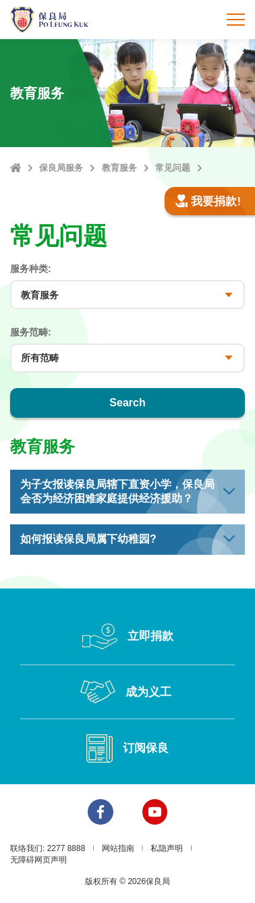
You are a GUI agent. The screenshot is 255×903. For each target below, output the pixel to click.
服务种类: (30, 268)
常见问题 (172, 168)
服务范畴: (30, 332)
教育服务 (119, 168)
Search (127, 402)
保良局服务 (61, 168)
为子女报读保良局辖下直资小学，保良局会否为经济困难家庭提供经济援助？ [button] (117, 491)
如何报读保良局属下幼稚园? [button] (88, 539)
